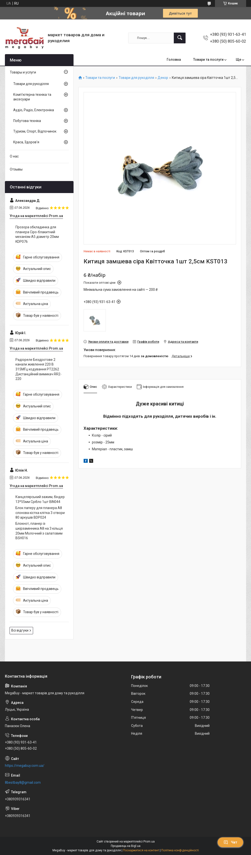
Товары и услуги (23, 72)
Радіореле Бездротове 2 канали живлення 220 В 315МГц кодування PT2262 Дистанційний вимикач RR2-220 (38, 369)
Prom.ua (149, 841)
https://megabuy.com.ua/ (24, 766)
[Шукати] (180, 38)
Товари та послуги (208, 59)
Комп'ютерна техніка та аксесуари (32, 97)
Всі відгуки (19, 630)
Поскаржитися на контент (141, 850)
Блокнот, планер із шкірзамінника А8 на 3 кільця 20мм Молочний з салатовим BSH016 (39, 531)
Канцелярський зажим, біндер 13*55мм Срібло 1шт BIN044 (40, 499)
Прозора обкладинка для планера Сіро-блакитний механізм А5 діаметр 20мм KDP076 (37, 234)
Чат (230, 842)
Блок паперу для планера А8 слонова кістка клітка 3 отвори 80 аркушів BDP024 (40, 512)
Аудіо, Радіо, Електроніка (33, 110)
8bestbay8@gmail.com (23, 782)
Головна (174, 59)
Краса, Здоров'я (26, 142)
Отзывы (16, 169)
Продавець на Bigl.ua (125, 846)
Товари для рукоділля (136, 78)
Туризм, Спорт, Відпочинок (34, 131)
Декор (163, 78)
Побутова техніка (27, 121)
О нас (14, 156)
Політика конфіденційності (180, 850)
